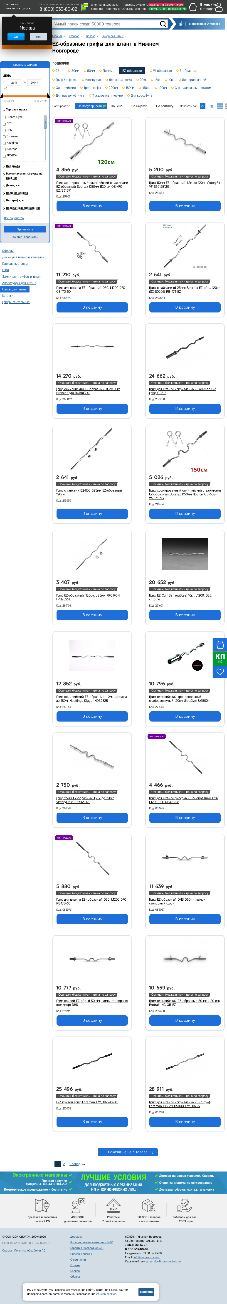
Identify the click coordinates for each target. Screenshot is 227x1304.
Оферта (7, 1250)
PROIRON (12, 155)
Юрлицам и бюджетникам (166, 4)
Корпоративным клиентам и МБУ (91, 1242)
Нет (38, 36)
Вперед (74, 1164)
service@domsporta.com (165, 1261)
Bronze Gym (14, 116)
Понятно (146, 1292)
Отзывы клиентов (134, 8)
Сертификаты (114, 8)
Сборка (75, 1276)
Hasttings (12, 142)
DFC (9, 123)
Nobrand (12, 148)
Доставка (112, 4)
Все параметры (14, 218)
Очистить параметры (25, 236)
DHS (9, 129)
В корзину (92, 205)
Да (16, 36)
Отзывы (75, 1265)
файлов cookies (106, 1293)
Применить (25, 229)
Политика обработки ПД (29, 1250)
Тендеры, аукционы (135, 4)
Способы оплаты (81, 1253)
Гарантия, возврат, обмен (87, 1248)
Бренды (75, 1270)
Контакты (97, 8)
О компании (98, 4)
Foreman (12, 136)
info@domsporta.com (146, 1257)
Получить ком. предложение (167, 8)
